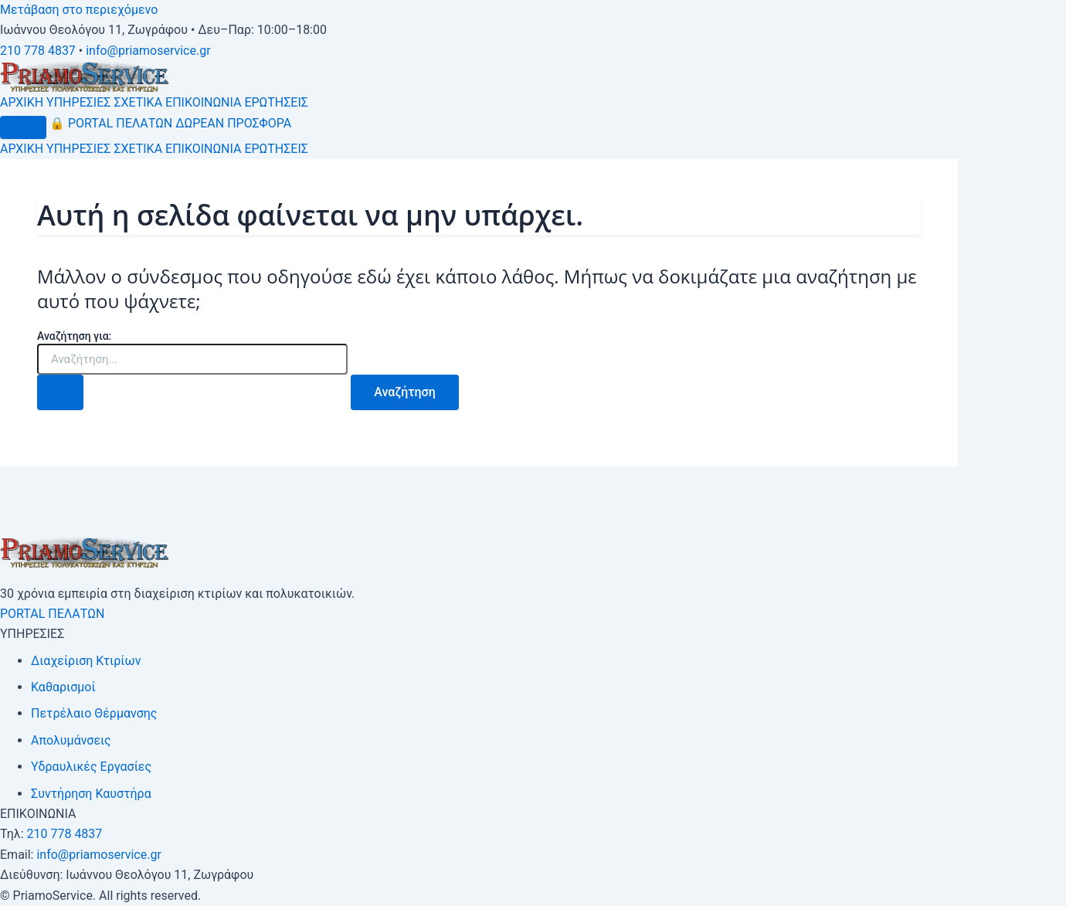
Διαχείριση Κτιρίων (86, 660)
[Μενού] (23, 127)
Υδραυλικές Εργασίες (91, 766)
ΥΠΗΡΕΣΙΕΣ (78, 102)
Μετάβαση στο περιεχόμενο (79, 9)
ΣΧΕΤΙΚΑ (138, 102)
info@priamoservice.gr (148, 50)
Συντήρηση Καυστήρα (91, 793)
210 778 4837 (38, 50)
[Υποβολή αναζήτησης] (60, 392)
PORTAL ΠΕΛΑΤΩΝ (110, 123)
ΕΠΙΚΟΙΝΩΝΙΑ (203, 102)
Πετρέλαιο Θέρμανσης (94, 713)
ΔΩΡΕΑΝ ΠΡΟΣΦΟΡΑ (233, 123)
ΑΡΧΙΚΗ (21, 102)
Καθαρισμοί (63, 687)
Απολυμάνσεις (71, 740)
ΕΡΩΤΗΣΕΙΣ (276, 102)
